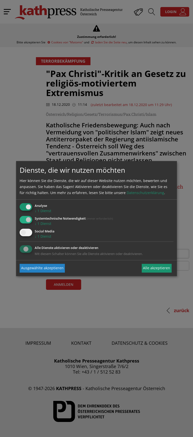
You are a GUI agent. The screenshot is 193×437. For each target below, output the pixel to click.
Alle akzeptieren (156, 268)
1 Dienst (43, 211)
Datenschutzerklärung (145, 193)
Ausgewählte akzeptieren (42, 268)
